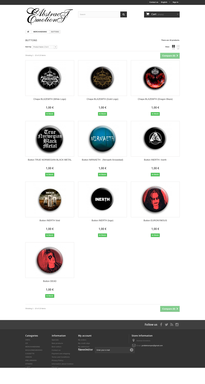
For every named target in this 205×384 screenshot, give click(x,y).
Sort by (28, 47)
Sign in (175, 2)
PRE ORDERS (31, 360)
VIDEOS (28, 357)
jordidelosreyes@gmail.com (152, 346)
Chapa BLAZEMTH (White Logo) (49, 99)
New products (57, 343)
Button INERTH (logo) (102, 220)
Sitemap (55, 367)
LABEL (28, 367)
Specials (55, 340)
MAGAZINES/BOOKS (33, 350)
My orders (82, 340)
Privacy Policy (57, 360)
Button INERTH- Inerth (155, 160)
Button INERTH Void (50, 220)
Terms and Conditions (61, 357)
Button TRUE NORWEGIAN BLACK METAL (50, 160)
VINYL (27, 340)
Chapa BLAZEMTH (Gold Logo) (102, 99)
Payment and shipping (61, 354)
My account (85, 335)
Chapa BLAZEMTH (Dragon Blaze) (155, 99)
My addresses (83, 347)
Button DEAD (49, 281)
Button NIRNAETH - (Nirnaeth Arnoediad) (102, 160)
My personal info (85, 350)
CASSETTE (29, 354)
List (178, 47)
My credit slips (84, 343)
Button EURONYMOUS (155, 220)
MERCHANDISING (32, 347)
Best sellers (56, 347)
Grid (173, 47)
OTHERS (28, 364)
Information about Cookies (62, 364)
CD (26, 343)
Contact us (153, 2)
